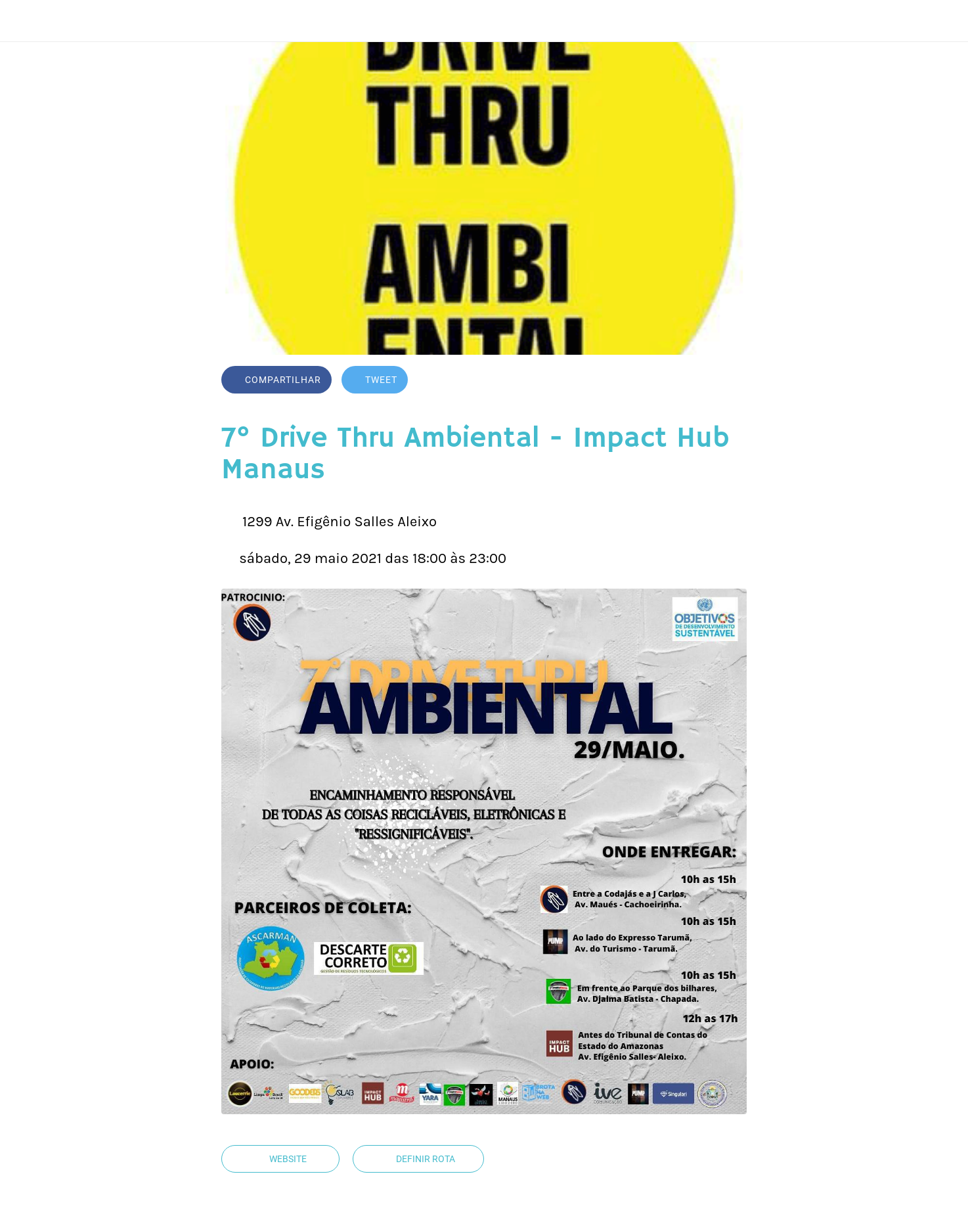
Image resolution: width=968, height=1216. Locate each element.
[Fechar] (26, 21)
